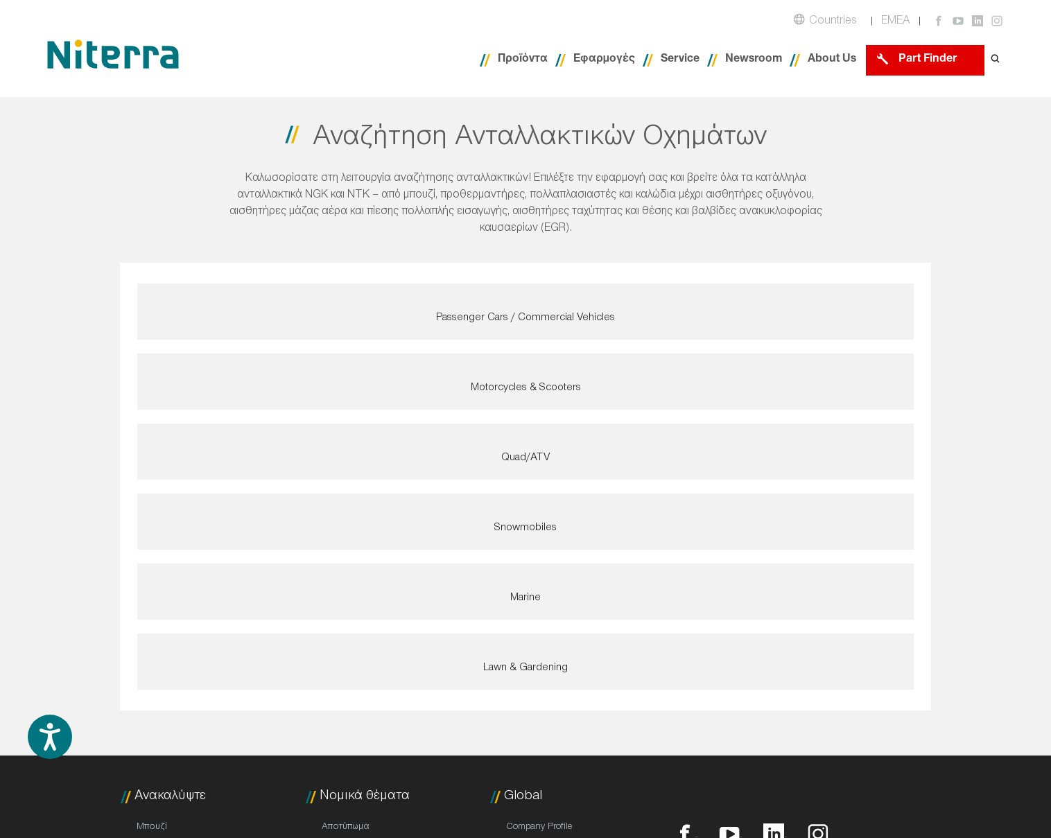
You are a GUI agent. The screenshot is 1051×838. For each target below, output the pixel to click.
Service (680, 60)
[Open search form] (995, 60)
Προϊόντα (523, 60)
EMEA (895, 22)
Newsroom (753, 60)
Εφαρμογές (604, 60)
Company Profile (539, 827)
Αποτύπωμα (346, 827)
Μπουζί (152, 827)
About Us (832, 60)
